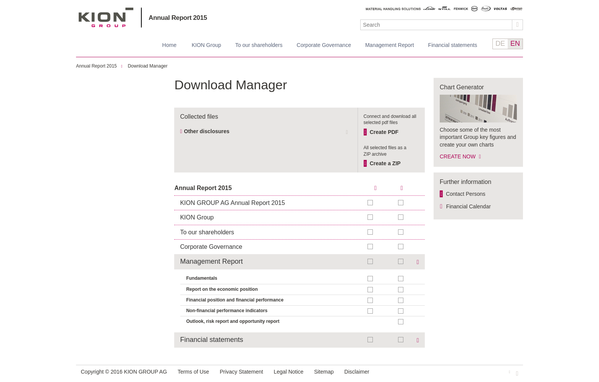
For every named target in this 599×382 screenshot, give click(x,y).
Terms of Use (193, 372)
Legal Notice (289, 372)
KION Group (206, 45)
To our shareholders (259, 45)
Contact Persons (466, 194)
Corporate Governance (324, 45)
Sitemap (323, 372)
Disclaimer (356, 372)
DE (500, 43)
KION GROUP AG (106, 17)
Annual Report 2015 (178, 17)
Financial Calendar (468, 206)
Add (401, 202)
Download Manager (147, 66)
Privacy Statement (241, 372)
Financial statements (452, 45)
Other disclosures (207, 131)
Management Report (389, 45)
